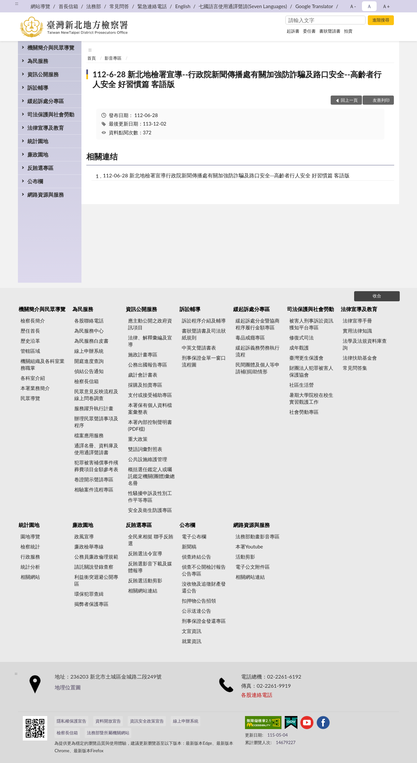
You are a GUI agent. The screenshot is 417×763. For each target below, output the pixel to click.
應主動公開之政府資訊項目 (150, 324)
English (183, 6)
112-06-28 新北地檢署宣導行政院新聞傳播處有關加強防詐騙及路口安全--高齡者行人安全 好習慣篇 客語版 (226, 175)
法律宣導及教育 (45, 128)
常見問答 (119, 6)
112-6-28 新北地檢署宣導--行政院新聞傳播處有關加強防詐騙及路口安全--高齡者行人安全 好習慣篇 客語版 (237, 79)
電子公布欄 (194, 536)
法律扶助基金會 (360, 358)
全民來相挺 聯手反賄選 (150, 539)
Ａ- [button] (352, 6)
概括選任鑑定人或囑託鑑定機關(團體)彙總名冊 (151, 476)
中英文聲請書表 (199, 348)
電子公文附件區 (253, 567)
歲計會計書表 (142, 375)
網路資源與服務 (45, 194)
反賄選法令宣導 (145, 553)
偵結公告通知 (89, 371)
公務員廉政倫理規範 (96, 557)
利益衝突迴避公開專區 (96, 580)
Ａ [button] (369, 6)
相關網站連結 (142, 590)
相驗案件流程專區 (93, 489)
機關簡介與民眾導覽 (50, 47)
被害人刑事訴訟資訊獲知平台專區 (311, 324)
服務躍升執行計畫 (93, 408)
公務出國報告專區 (147, 364)
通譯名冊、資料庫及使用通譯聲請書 (96, 448)
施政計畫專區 (142, 354)
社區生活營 (301, 385)
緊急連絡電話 (152, 6)
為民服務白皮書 (91, 341)
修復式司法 (301, 337)
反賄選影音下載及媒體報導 (150, 567)
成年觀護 (299, 348)
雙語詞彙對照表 (145, 449)
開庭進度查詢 (89, 361)
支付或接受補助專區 (150, 395)
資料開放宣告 (108, 721)
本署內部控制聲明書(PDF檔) (150, 425)
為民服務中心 (89, 331)
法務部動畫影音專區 (258, 536)
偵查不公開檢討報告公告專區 (204, 570)
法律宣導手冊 (357, 320)
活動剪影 (245, 557)
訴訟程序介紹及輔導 (204, 320)
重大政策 (138, 439)
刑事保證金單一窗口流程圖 (204, 361)
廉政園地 (37, 154)
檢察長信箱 (86, 381)
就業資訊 (191, 641)
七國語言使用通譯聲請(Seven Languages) (243, 6)
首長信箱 (68, 6)
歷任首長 (30, 331)
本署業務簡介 (35, 388)
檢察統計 (30, 546)
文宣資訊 (191, 631)
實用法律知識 (357, 331)
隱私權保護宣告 (71, 721)
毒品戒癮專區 (250, 337)
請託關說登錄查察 (93, 567)
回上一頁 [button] (349, 100)
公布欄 (35, 181)
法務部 (93, 6)
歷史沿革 (30, 341)
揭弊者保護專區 (91, 604)
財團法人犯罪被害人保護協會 (311, 371)
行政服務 (30, 557)
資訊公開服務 (43, 74)
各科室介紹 (33, 378)
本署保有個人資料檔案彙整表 (150, 408)
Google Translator (314, 6)
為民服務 (37, 61)
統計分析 (30, 567)
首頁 (91, 58)
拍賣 (348, 31)
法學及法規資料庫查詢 (365, 344)
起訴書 (293, 31)
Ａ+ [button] (386, 6)
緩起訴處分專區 (45, 101)
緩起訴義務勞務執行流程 (258, 351)
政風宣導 (84, 536)
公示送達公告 (196, 611)
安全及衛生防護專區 (150, 510)
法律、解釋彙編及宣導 (150, 341)
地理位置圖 (68, 687)
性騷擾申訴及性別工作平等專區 (150, 496)
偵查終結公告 (196, 557)
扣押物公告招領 (199, 601)
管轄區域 (30, 351)
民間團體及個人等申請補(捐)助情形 (258, 368)
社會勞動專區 (304, 412)
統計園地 (37, 141)
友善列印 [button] (381, 100)
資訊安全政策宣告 (147, 721)
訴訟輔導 (37, 87)
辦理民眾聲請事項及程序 (96, 421)
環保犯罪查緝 (89, 594)
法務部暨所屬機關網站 (108, 732)
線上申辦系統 (89, 351)
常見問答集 (355, 368)
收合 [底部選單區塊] (377, 295)
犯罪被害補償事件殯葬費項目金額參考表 (96, 465)
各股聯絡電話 (89, 320)
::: (16, 3)
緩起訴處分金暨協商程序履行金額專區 (258, 324)
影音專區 (113, 58)
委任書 (309, 31)
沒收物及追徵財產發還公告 (204, 587)
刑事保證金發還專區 (204, 621)
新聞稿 (189, 546)
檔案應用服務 (89, 435)
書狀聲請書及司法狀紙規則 (204, 334)
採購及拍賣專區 (145, 385)
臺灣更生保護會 (306, 358)
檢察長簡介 (33, 320)
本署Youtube (249, 546)
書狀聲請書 (329, 31)
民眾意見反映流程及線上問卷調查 (96, 394)
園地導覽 (30, 536)
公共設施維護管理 (147, 459)
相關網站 (30, 577)
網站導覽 (40, 6)
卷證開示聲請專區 (93, 479)
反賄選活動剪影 (145, 580)
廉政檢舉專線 (89, 546)
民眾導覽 (30, 398)
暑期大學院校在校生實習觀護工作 (311, 398)
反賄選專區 (40, 168)
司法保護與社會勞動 (50, 114)
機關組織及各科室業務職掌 (43, 364)
